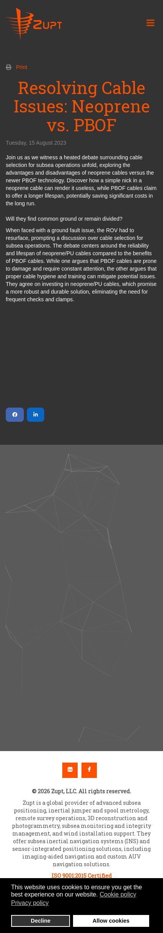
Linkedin (70, 770)
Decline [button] (40, 921)
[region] (81, 598)
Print (21, 67)
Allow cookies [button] (111, 921)
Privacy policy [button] (30, 903)
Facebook (89, 770)
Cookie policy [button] (118, 894)
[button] (81, 574)
